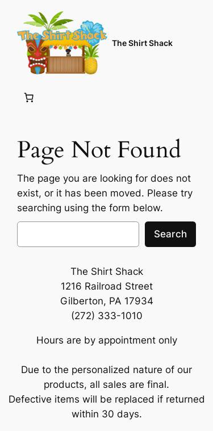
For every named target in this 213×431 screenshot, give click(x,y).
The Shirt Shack (142, 43)
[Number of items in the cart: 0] (29, 97)
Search (170, 234)
